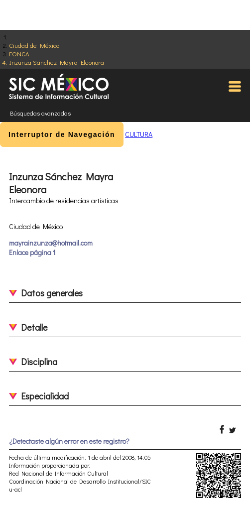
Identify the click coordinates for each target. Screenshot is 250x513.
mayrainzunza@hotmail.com (51, 243)
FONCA (19, 53)
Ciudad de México (34, 45)
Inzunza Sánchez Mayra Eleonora (56, 62)
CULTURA (138, 134)
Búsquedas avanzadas (40, 113)
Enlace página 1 (32, 252)
